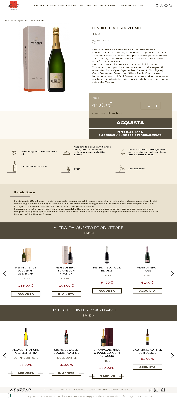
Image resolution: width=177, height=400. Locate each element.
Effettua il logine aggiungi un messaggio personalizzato (130, 133)
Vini (36, 6)
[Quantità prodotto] (150, 105)
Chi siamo (49, 390)
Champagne (17, 20)
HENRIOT (97, 34)
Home (4, 20)
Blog (57, 390)
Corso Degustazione (130, 6)
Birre (53, 6)
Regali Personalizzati (71, 6)
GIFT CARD (92, 6)
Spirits (44, 6)
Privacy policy (78, 390)
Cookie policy (126, 390)
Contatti (65, 390)
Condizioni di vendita (108, 390)
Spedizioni (91, 390)
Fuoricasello (108, 6)
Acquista (130, 123)
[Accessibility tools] (10, 395)
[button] (107, 113)
